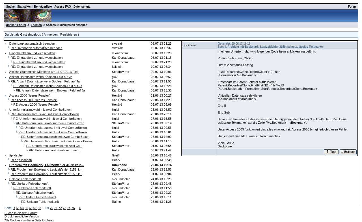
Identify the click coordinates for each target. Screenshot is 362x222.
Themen (36, 25)
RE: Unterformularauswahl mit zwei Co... (54, 145)
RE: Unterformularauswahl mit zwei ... (55, 150)
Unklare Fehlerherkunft (25, 179)
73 (64, 208)
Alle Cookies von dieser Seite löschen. (29, 220)
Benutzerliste (43, 6)
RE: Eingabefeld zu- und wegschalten (37, 57)
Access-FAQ (62, 6)
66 (30, 208)
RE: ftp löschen (21, 160)
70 (51, 208)
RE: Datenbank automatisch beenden (37, 48)
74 (68, 208)
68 (39, 208)
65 (26, 208)
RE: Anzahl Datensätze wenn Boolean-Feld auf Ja (45, 81)
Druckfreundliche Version (22, 216)
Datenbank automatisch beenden (32, 43)
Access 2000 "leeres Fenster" (29, 95)
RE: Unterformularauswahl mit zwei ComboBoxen (45, 114)
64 (22, 208)
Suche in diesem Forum (21, 213)
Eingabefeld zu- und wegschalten (32, 53)
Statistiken (24, 6)
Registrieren (68, 34)
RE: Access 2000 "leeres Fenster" (34, 100)
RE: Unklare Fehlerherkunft (29, 183)
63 (17, 208)
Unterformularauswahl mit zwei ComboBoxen (40, 109)
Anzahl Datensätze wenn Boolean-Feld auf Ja (40, 77)
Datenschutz (82, 6)
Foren (352, 6)
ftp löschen (16, 155)
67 (35, 208)
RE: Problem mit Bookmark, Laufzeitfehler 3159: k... (46, 169)
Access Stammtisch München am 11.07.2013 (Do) (44, 71)
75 (73, 208)
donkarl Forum (16, 25)
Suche (10, 6)
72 (60, 208)
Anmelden (51, 34)
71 (55, 208)
